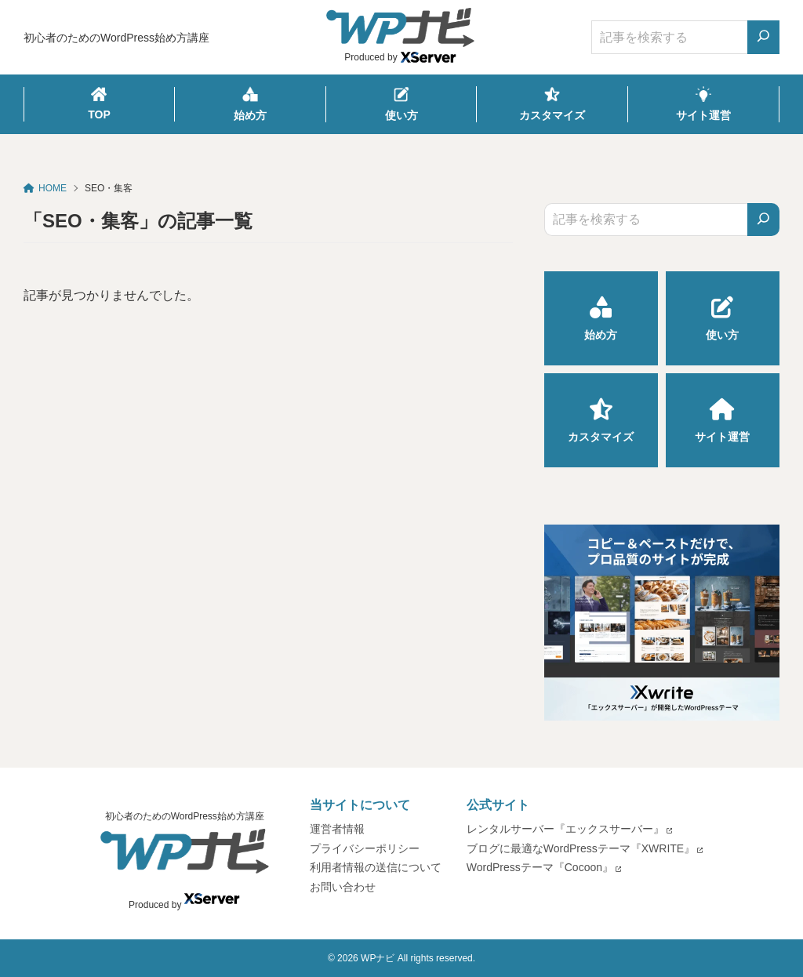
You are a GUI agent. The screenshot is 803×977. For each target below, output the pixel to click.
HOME (45, 188)
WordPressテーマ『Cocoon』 (540, 867)
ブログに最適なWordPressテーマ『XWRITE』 (581, 848)
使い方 (401, 104)
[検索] (763, 219)
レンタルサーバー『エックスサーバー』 (565, 829)
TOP (99, 103)
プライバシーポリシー (365, 848)
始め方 (250, 104)
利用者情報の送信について (375, 867)
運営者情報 (337, 829)
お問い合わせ (343, 887)
